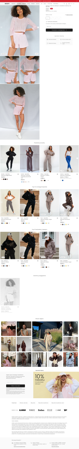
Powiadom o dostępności (59, 30)
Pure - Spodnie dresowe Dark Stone (6, 218)
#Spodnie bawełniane (43, 402)
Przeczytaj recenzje (55, 446)
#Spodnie (33, 402)
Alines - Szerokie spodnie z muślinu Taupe (45, 175)
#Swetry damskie (24, 402)
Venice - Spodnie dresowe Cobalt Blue (65, 174)
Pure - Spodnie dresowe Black (24, 218)
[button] (69, 3)
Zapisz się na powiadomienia (19, 446)
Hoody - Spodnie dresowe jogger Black (6, 174)
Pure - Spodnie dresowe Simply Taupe (46, 218)
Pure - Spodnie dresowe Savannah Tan (65, 219)
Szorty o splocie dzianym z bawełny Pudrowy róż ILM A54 (6, 308)
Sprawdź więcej (39, 370)
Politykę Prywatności (16, 392)
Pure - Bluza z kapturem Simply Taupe (45, 262)
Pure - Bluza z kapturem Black (5, 261)
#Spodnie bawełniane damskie (59, 402)
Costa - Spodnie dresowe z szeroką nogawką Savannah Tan (26, 176)
